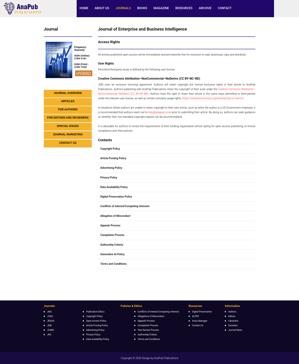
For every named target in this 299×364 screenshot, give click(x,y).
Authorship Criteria (147, 334)
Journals (123, 8)
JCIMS (50, 330)
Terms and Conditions (149, 339)
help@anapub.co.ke (159, 112)
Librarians (233, 321)
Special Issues (68, 126)
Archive (205, 8)
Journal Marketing (68, 134)
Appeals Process (146, 321)
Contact (224, 8)
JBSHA (50, 321)
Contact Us (67, 142)
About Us (102, 8)
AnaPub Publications (166, 358)
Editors (231, 316)
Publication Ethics (95, 311)
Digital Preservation (202, 311)
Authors (232, 311)
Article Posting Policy (97, 325)
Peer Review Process (148, 330)
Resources (184, 8)
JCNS (50, 316)
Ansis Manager (199, 321)
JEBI (49, 325)
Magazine (161, 8)
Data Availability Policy (97, 339)
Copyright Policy (94, 316)
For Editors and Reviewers (67, 117)
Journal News (235, 330)
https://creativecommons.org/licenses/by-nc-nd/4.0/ (213, 98)
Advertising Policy (95, 330)
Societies (233, 325)
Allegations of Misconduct (151, 316)
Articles (68, 101)
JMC (49, 311)
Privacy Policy (93, 334)
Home (84, 8)
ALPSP (195, 316)
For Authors (67, 109)
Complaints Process (148, 325)
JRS (49, 334)
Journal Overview (68, 92)
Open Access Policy (96, 321)
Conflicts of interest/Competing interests (158, 311)
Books (142, 8)
